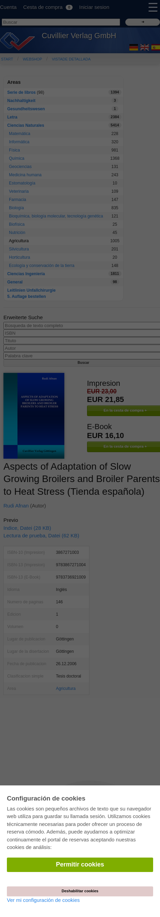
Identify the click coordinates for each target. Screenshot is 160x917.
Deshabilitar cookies (80, 891)
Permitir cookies (80, 864)
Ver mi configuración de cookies (43, 900)
